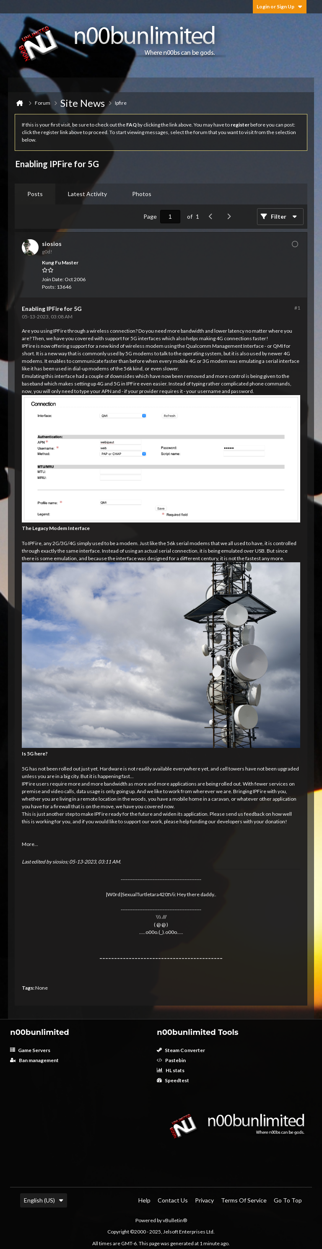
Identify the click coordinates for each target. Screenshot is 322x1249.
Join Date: (53, 279)
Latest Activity (87, 193)
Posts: (49, 287)
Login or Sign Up (280, 6)
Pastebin (171, 1060)
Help (144, 1200)
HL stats (170, 1070)
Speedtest (173, 1080)
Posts (35, 193)
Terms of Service (244, 1200)
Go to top (288, 1200)
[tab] (35, 194)
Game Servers (30, 1050)
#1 (297, 308)
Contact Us (173, 1200)
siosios (59, 862)
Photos (141, 193)
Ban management (34, 1060)
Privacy (204, 1200)
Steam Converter (181, 1050)
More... (30, 844)
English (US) (43, 1200)
